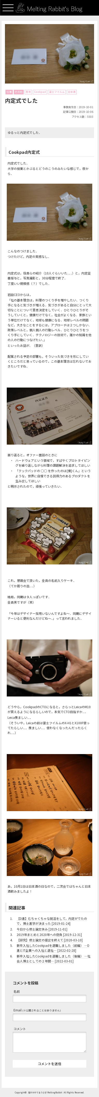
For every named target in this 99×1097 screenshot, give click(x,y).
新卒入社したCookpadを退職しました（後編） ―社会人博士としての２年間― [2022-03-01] (53, 958)
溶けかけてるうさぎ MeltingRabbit (45, 1092)
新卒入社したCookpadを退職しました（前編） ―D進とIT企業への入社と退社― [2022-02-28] (53, 948)
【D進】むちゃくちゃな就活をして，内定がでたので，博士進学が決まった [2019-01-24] (52, 921)
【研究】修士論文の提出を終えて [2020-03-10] (50, 940)
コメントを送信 (49, 1063)
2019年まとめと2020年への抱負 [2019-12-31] (49, 934)
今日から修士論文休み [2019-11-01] (42, 929)
